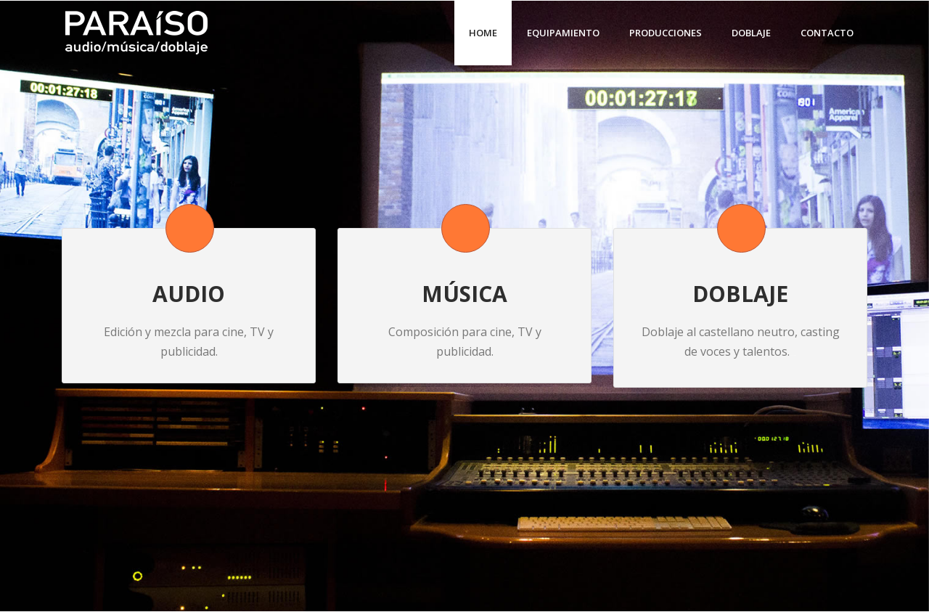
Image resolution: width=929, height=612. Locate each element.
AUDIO (188, 294)
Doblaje (751, 32)
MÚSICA (464, 294)
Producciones (665, 32)
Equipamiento (563, 32)
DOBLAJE (740, 294)
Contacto (827, 32)
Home (483, 32)
